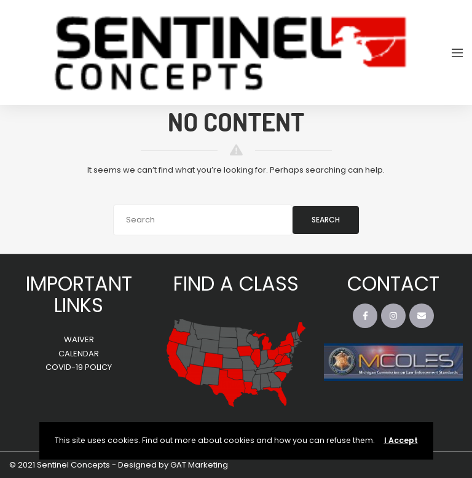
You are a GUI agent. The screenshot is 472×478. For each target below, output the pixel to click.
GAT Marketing (199, 465)
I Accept (401, 440)
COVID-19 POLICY (78, 367)
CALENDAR (78, 353)
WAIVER (79, 339)
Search (326, 219)
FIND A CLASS (236, 283)
